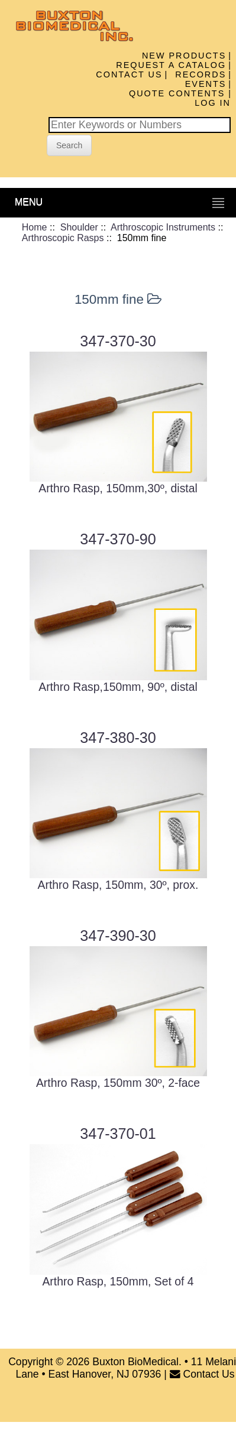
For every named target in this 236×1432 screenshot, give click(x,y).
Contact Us (129, 74)
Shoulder (79, 227)
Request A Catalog (171, 65)
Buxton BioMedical (135, 1362)
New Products (184, 55)
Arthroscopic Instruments (163, 227)
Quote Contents (178, 93)
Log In (213, 103)
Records (200, 74)
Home (34, 227)
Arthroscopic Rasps (63, 238)
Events (206, 84)
